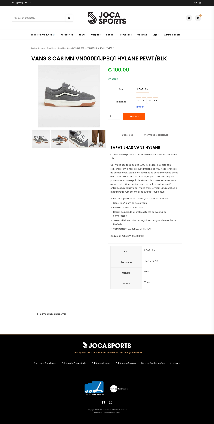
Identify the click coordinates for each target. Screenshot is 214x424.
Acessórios (67, 34)
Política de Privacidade (74, 363)
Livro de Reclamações (153, 363)
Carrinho (142, 34)
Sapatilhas (51, 48)
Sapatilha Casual (65, 48)
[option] (142, 89)
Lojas (156, 34)
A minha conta (172, 34)
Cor (121, 89)
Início (33, 48)
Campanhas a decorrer (53, 314)
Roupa (110, 34)
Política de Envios (100, 363)
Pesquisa (69, 18)
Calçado (96, 34)
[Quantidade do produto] (114, 116)
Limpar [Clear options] (140, 106)
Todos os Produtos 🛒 (43, 34)
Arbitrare (175, 363)
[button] (107, 314)
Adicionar (134, 116)
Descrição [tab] (127, 134)
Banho (82, 34)
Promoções (125, 34)
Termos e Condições (45, 363)
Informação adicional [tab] (155, 134)
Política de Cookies (125, 363)
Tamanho (121, 101)
